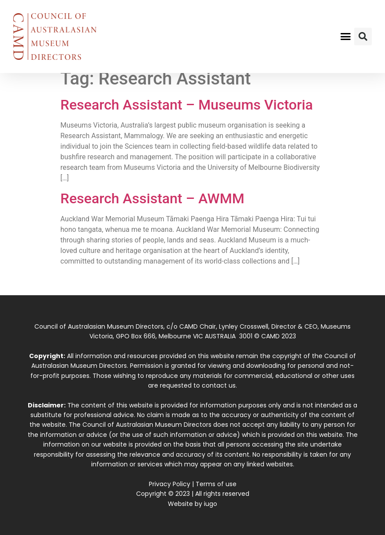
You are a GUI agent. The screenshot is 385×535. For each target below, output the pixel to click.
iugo (210, 503)
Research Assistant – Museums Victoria (186, 104)
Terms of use (216, 484)
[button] (345, 36)
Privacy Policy (169, 484)
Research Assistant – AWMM (152, 198)
